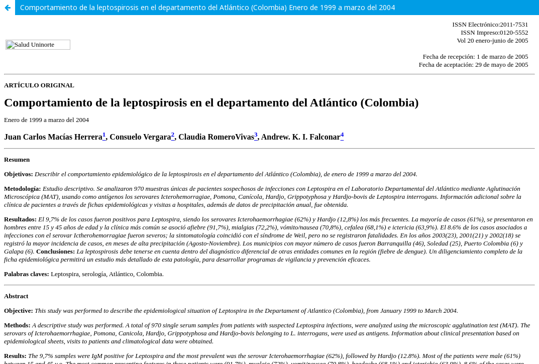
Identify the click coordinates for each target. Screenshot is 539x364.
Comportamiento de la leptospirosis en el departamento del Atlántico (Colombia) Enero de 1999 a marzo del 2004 (207, 7)
